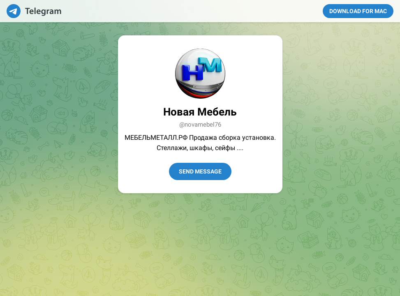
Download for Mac (358, 11)
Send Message (200, 171)
